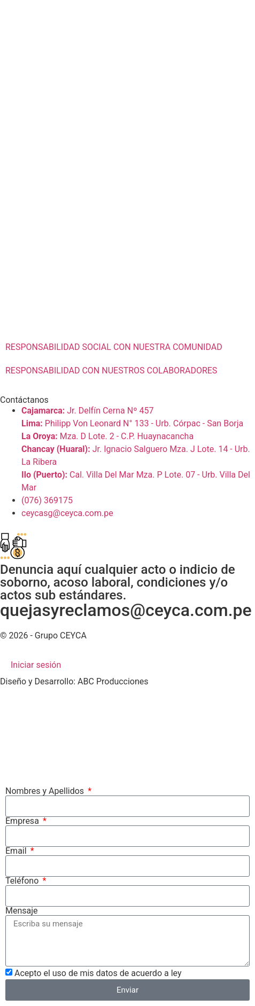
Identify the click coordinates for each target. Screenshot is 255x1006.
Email (17, 851)
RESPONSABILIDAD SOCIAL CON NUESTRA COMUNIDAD (113, 347)
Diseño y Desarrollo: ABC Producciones (74, 681)
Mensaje (21, 911)
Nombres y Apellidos (45, 791)
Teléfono (23, 881)
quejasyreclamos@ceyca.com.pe (126, 610)
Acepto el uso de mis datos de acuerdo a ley (98, 973)
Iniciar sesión (36, 665)
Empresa (23, 821)
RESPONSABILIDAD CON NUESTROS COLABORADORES (111, 370)
